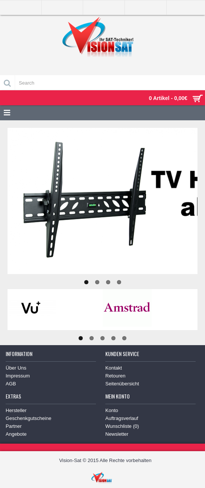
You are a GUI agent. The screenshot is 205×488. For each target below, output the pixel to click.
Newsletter (116, 434)
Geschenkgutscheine (28, 418)
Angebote (16, 434)
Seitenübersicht (122, 383)
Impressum (18, 376)
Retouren (115, 376)
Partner (14, 426)
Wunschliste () (122, 426)
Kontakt (113, 368)
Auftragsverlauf (121, 418)
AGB (11, 383)
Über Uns (16, 368)
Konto (111, 410)
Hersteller (16, 410)
